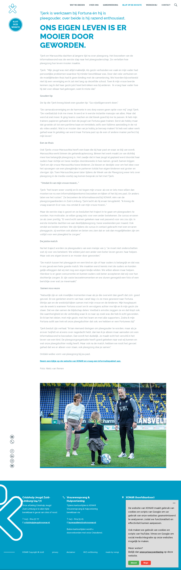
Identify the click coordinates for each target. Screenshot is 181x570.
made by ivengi (112, 552)
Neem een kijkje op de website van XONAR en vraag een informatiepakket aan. (80, 361)
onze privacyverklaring (151, 552)
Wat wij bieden (77, 5)
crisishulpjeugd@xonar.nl (37, 522)
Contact (166, 5)
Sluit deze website (12, 25)
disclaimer (70, 552)
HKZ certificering (90, 552)
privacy (55, 552)
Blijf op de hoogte (132, 5)
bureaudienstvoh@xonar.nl (82, 522)
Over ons (94, 5)
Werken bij (151, 5)
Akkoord (134, 563)
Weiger (145, 563)
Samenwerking (110, 5)
